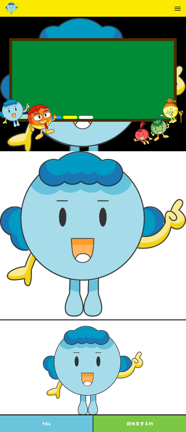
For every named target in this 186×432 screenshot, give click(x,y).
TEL (46, 423)
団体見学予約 (139, 423)
